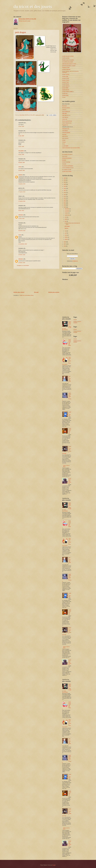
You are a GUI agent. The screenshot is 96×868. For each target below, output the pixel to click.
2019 (65, 186)
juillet (66, 219)
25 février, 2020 (21, 254)
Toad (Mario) (65, 130)
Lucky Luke (64, 119)
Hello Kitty (64, 113)
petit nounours (65, 138)
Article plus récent (19, 292)
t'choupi (64, 142)
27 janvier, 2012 (21, 191)
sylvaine (20, 174)
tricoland (64, 160)
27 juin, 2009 (21, 135)
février (66, 237)
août (66, 217)
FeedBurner (75, 261)
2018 (65, 188)
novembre (67, 211)
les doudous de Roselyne (67, 165)
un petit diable (65, 145)
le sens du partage (66, 162)
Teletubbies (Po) (65, 128)
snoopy (63, 140)
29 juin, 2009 (21, 154)
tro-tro (63, 144)
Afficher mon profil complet (24, 21)
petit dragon (20, 32)
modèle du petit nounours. (69, 481)
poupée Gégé (65, 76)
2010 (65, 205)
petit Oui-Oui (65, 136)
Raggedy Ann (65, 124)
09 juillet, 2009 (21, 170)
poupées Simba (65, 78)
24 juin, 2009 (21, 126)
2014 (65, 196)
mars (66, 235)
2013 (65, 198)
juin (66, 221)
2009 (65, 207)
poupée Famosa (65, 74)
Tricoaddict (21, 150)
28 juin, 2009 (21, 146)
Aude (19, 234)
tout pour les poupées (67, 158)
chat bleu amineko (66, 132)
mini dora (64, 134)
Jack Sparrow (65, 117)
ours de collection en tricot (68, 167)
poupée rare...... (65, 93)
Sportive (66, 228)
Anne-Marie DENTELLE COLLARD (28, 19)
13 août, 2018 (21, 218)
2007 (65, 244)
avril (66, 233)
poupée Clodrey (65, 80)
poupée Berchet (65, 89)
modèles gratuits (65, 58)
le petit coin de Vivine (66, 171)
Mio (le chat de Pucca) (67, 121)
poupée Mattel (65, 87)
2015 (65, 194)
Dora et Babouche (66, 111)
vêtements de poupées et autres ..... (70, 63)
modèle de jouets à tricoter (68, 56)
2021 (65, 182)
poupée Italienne (65, 85)
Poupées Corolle (65, 67)
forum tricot (64, 156)
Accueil (36, 292)
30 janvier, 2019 (21, 230)
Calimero (64, 109)
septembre (67, 215)
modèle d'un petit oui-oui (69, 431)
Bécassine (64, 105)
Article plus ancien (53, 292)
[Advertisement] (36, 280)
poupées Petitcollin (66, 69)
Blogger (54, 865)
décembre (67, 208)
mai (66, 231)
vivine (19, 166)
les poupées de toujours (67, 154)
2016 (65, 192)
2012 (65, 200)
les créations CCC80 (66, 169)
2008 (65, 241)
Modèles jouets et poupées (68, 60)
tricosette (64, 163)
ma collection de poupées (67, 61)
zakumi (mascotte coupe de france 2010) (71, 147)
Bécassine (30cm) (66, 107)
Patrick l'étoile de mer (66, 123)
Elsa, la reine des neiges (69, 379)
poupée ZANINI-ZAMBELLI (68, 91)
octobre (66, 213)
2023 (65, 178)
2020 (65, 184)
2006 (65, 246)
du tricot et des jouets (33, 6)
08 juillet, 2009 (21, 162)
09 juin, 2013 (21, 210)
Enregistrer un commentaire (23, 265)
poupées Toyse (65, 82)
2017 (65, 190)
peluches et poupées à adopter (69, 65)
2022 (65, 180)
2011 (65, 203)
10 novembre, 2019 (22, 244)
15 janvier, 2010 (21, 183)
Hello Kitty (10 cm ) (66, 115)
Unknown (20, 214)
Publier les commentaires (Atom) (27, 295)
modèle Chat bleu (69, 413)
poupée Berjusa (65, 84)
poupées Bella (65, 95)
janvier (66, 239)
